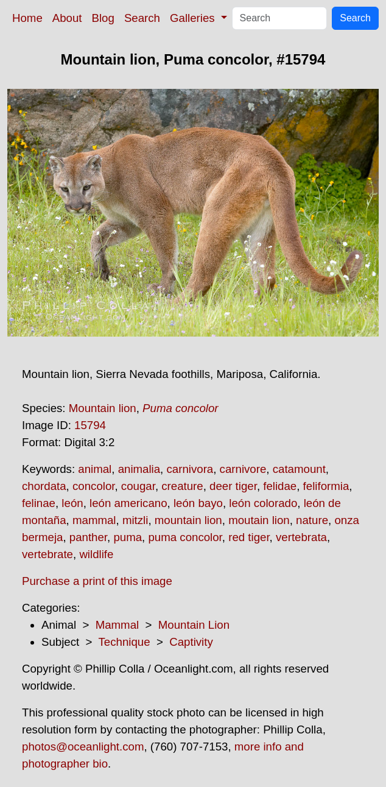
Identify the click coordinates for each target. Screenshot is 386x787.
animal (94, 469)
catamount (299, 469)
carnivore (243, 469)
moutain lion (259, 520)
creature (182, 486)
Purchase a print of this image (97, 581)
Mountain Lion (194, 624)
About (67, 18)
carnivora (189, 469)
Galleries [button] (194, 18)
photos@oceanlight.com (83, 746)
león (72, 503)
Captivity (191, 641)
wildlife (96, 554)
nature (312, 520)
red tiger (248, 537)
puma (127, 537)
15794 (90, 425)
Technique (124, 641)
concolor (93, 486)
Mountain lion (102, 408)
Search (142, 18)
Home (27, 18)
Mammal (117, 624)
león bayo (198, 503)
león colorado (263, 503)
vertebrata (301, 537)
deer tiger (233, 486)
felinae (38, 503)
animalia (139, 469)
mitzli (135, 520)
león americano (128, 503)
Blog (103, 18)
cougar (138, 486)
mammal (94, 520)
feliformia (326, 486)
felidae (280, 486)
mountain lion (188, 520)
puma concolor (185, 537)
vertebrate (47, 554)
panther (88, 537)
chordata (44, 486)
